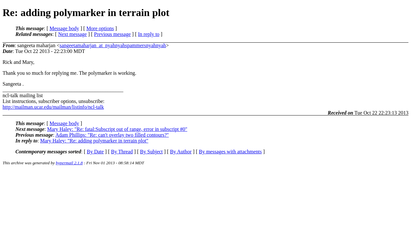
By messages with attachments (230, 151)
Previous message (112, 34)
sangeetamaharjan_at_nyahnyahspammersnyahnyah (112, 45)
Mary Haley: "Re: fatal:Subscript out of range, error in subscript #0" (117, 129)
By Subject (151, 151)
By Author (180, 151)
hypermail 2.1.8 (69, 162)
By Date (95, 151)
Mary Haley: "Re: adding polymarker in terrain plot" (94, 140)
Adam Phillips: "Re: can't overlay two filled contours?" (112, 135)
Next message (72, 34)
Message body (64, 28)
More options (100, 28)
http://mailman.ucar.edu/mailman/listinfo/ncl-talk (53, 107)
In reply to (149, 34)
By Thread (122, 151)
